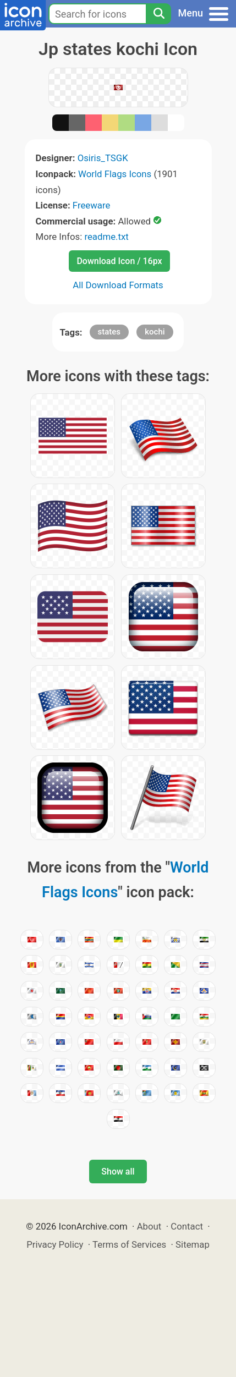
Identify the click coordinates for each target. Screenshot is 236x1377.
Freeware (92, 205)
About (149, 1226)
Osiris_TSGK (103, 157)
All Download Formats (118, 284)
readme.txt (106, 236)
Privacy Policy (54, 1244)
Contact (187, 1226)
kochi (154, 332)
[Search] (158, 13)
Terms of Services (129, 1244)
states (109, 332)
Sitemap (192, 1244)
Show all (117, 1171)
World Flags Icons (114, 173)
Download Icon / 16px (119, 261)
